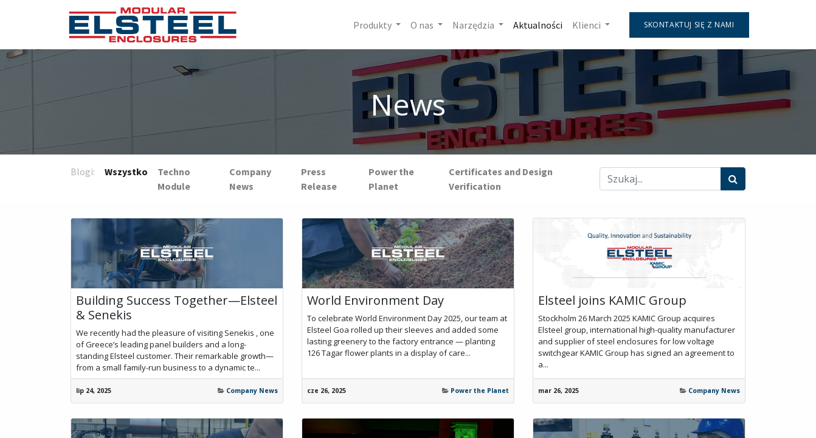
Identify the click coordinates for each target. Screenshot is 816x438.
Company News (252, 390)
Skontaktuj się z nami (685, 24)
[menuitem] (534, 25)
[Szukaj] (733, 178)
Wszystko (126, 171)
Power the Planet (480, 390)
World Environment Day (375, 300)
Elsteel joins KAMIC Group (612, 300)
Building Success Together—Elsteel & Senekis (176, 307)
